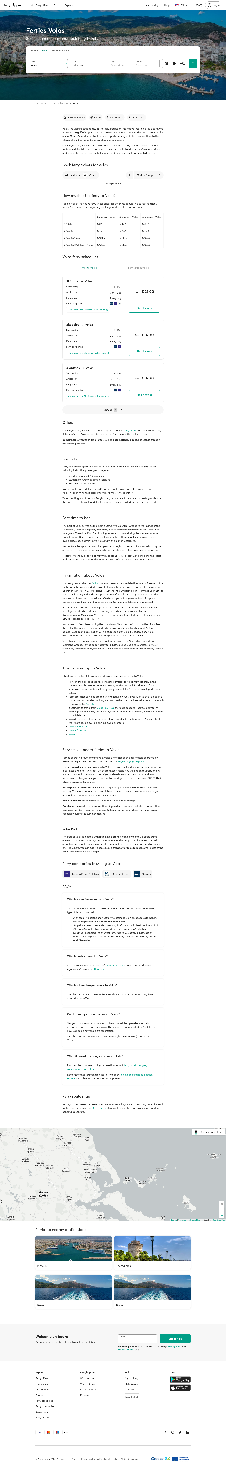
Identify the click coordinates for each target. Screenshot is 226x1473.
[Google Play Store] (180, 1379)
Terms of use (63, 1459)
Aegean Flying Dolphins (130, 761)
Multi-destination (60, 50)
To (75, 61)
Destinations (42, 1389)
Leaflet (174, 1220)
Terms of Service (125, 1349)
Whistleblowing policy (107, 1459)
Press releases (88, 1389)
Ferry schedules (60, 103)
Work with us (87, 1383)
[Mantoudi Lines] (116, 874)
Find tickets (144, 308)
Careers (84, 1395)
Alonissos (99, 969)
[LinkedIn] (187, 1432)
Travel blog (41, 1383)
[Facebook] (165, 1432)
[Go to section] (74, 117)
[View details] (98, 1342)
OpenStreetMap (218, 1220)
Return (44, 50)
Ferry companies (44, 1406)
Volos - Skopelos (78, 733)
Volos (75, 103)
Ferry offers (39, 5)
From (33, 61)
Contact (129, 1389)
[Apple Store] (180, 1387)
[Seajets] (142, 874)
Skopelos (121, 965)
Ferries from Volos (138, 267)
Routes (39, 1395)
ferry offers (130, 430)
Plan (56, 5)
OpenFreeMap (184, 1220)
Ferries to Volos (88, 267)
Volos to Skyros (105, 707)
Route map (41, 1411)
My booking (152, 5)
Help (167, 5)
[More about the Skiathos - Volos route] (88, 310)
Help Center (132, 1383)
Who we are (87, 1378)
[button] (85, 175)
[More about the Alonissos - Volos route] (88, 396)
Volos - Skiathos (78, 730)
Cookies (75, 1459)
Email (122, 1337)
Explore (69, 5)
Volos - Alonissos (78, 726)
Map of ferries (100, 1108)
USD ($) (198, 5)
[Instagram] (173, 1432)
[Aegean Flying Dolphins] (81, 874)
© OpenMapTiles (196, 1220)
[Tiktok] (180, 1432)
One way (33, 50)
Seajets (90, 704)
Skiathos (110, 965)
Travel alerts (132, 1396)
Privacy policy (88, 1459)
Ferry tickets (41, 103)
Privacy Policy (175, 1346)
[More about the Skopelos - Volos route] (88, 353)
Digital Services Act (130, 1459)
